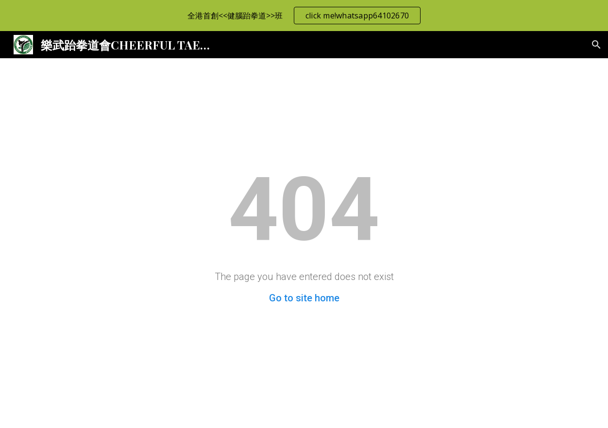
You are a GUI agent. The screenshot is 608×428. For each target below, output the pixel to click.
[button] (596, 44)
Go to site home (304, 298)
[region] (304, 15)
